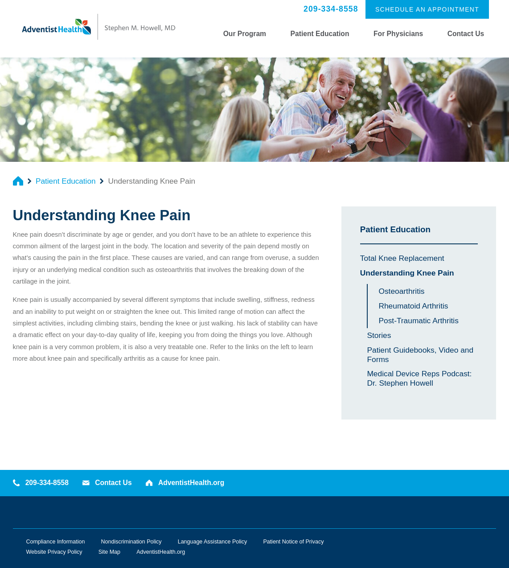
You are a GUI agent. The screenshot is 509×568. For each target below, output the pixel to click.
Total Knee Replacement (402, 258)
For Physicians (398, 33)
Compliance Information (55, 542)
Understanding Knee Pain (407, 272)
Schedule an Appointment (427, 9)
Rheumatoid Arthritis (413, 305)
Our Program (244, 33)
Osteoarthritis (401, 291)
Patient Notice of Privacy (293, 542)
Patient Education (320, 33)
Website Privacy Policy (54, 552)
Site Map (109, 552)
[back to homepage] (18, 181)
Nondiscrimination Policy (131, 542)
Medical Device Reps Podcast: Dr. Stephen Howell (419, 378)
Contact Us (465, 33)
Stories (379, 335)
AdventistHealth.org (185, 482)
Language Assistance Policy (212, 542)
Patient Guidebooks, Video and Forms (420, 355)
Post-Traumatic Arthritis (418, 320)
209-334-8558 (331, 8)
